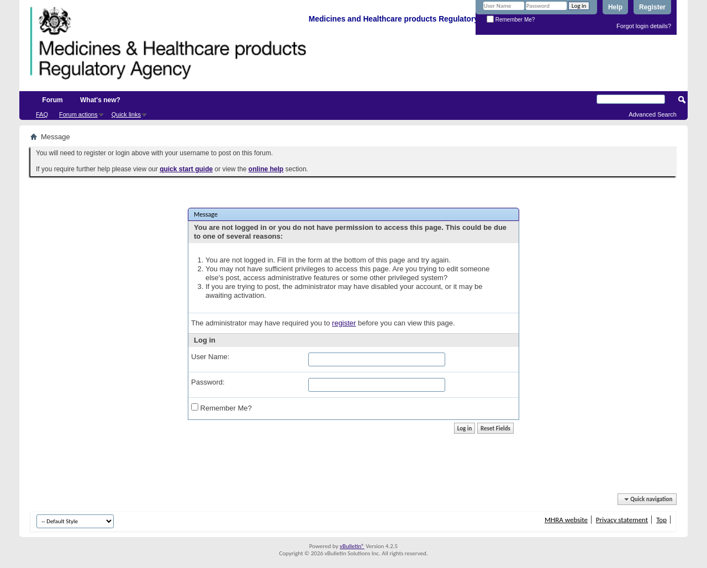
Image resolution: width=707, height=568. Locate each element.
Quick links (126, 114)
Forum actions (78, 114)
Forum (52, 100)
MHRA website (566, 520)
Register (652, 7)
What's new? (100, 100)
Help (615, 7)
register (344, 323)
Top (661, 520)
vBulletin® (352, 546)
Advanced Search (653, 114)
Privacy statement (622, 520)
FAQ (42, 114)
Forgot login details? (643, 26)
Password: (208, 382)
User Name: (210, 357)
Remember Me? (511, 20)
